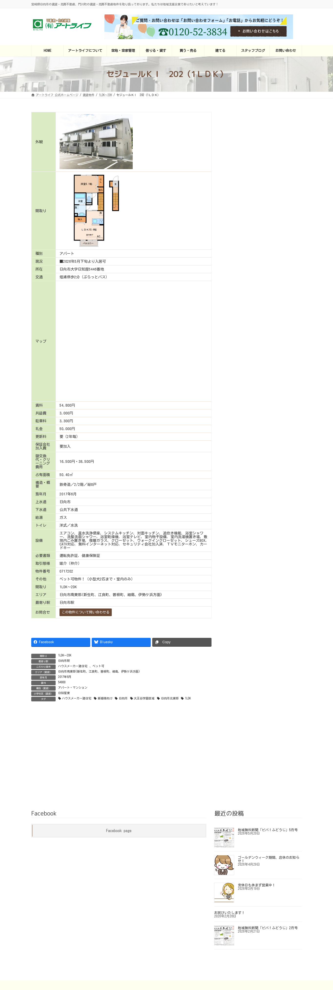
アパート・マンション (72, 687)
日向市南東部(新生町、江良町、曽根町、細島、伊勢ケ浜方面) (99, 671)
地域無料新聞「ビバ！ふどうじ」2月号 (268, 891)
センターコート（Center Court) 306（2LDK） (271, 128)
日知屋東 (64, 692)
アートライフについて (127, 947)
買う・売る (188, 947)
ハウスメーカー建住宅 (72, 665)
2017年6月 (64, 676)
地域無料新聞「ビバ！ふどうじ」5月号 (268, 793)
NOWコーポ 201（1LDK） (270, 263)
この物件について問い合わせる (86, 612)
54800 (61, 682)
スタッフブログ (235, 947)
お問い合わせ (264, 947)
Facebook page (118, 794)
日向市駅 (64, 660)
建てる (210, 947)
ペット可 (98, 665)
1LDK (188, 698)
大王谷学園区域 (144, 698)
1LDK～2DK (64, 655)
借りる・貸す (161, 947)
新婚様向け (105, 698)
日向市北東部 (170, 698)
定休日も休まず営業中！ (256, 848)
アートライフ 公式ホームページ (81, 947)
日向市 (123, 698)
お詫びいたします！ (229, 876)
